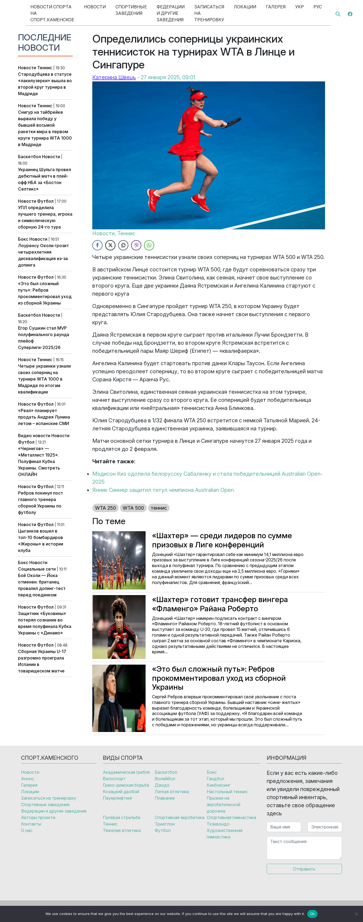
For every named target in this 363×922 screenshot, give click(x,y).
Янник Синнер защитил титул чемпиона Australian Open (163, 490)
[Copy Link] (123, 245)
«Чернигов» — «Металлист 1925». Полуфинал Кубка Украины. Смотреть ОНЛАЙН (39, 461)
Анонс (27, 778)
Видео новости (34, 435)
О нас (27, 830)
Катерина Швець (114, 77)
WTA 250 (105, 508)
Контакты (31, 824)
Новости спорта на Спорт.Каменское (52, 13)
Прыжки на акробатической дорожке (223, 804)
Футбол (45, 201)
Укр (299, 6)
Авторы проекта (38, 817)
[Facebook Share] (97, 245)
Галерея (276, 6)
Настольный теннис (227, 791)
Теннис (44, 67)
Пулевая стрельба (121, 817)
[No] (356, 914)
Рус (317, 6)
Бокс (23, 239)
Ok (312, 914)
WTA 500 (133, 508)
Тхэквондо (218, 824)
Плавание (165, 798)
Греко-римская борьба (126, 785)
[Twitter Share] (110, 245)
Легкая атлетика (172, 791)
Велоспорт (114, 778)
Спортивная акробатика (180, 817)
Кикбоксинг (218, 785)
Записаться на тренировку (209, 13)
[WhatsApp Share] (149, 245)
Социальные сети (37, 569)
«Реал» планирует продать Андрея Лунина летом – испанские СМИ (44, 417)
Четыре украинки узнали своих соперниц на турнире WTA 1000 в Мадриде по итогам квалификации (44, 379)
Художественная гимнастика (224, 834)
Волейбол (165, 778)
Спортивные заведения (131, 10)
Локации (245, 6)
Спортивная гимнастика (231, 817)
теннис (159, 508)
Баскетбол (29, 156)
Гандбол (215, 778)
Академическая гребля (126, 772)
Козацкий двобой (121, 791)
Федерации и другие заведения (171, 13)
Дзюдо (162, 785)
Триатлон (165, 824)
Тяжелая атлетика (122, 830)
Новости (95, 6)
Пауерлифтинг (117, 798)
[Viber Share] (136, 245)
